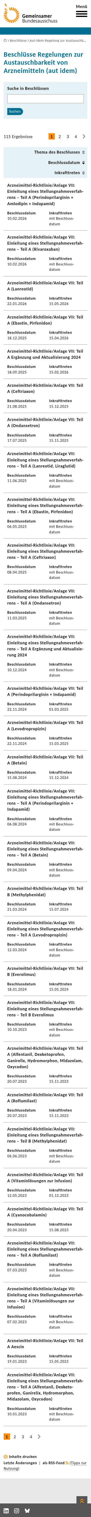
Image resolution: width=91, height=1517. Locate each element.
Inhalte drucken (23, 1456)
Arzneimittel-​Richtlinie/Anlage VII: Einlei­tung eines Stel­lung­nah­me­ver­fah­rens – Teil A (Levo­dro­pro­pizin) (45, 929)
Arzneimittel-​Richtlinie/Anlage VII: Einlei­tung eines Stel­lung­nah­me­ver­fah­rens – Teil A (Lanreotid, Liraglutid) (45, 459)
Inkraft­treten (67, 172)
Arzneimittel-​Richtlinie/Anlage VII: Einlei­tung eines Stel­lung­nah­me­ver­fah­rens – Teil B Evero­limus (45, 1008)
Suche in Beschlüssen (28, 88)
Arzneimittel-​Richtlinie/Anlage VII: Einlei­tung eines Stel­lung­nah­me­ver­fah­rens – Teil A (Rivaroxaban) (45, 243)
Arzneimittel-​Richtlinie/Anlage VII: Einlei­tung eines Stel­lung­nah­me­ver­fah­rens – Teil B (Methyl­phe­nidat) (45, 1135)
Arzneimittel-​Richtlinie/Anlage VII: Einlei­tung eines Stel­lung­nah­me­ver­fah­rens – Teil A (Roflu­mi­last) (45, 1249)
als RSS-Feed (54, 1463)
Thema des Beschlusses (57, 152)
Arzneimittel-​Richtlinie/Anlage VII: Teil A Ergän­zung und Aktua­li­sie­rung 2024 (45, 354)
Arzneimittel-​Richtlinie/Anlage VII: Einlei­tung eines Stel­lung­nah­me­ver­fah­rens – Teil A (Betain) (45, 849)
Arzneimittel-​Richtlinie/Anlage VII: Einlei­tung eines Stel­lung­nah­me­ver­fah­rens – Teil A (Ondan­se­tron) (45, 597)
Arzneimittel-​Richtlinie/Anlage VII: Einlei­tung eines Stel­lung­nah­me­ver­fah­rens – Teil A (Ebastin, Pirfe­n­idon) (45, 505)
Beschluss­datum (64, 162)
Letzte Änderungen (20, 1463)
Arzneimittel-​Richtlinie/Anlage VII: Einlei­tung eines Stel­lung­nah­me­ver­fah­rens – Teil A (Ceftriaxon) (45, 551)
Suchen (14, 111)
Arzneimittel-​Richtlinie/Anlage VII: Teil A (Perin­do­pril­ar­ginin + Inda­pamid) (45, 691)
